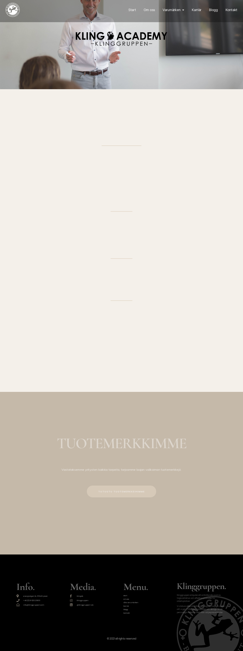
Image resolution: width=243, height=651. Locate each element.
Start (132, 10)
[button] (121, 484)
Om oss (149, 10)
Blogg (213, 10)
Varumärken (173, 10)
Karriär (196, 10)
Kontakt (231, 10)
